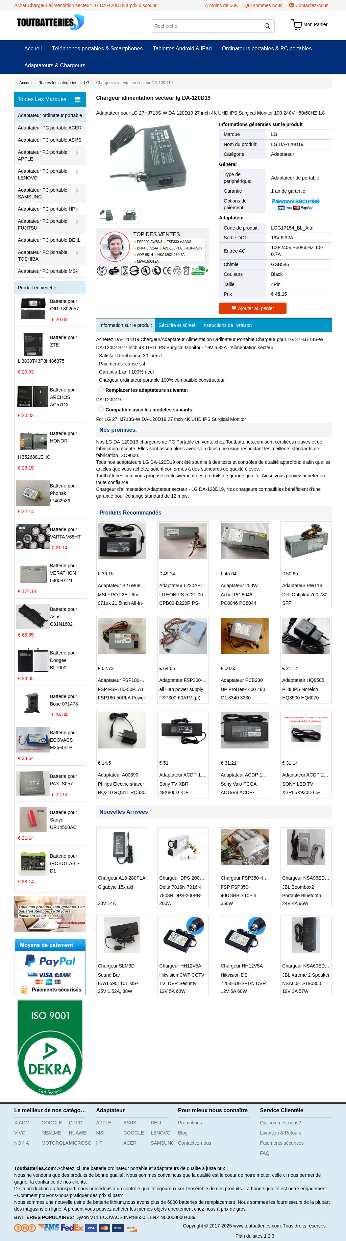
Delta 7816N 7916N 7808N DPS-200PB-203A (180, 895)
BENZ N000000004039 (171, 1217)
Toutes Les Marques (49, 99)
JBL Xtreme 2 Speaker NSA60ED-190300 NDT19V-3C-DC (305, 983)
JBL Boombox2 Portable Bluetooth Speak (301, 895)
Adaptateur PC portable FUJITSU (42, 224)
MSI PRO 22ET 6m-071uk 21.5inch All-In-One (121, 603)
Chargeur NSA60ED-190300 (312, 966)
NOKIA (21, 1143)
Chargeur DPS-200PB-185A (188, 878)
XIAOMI (22, 1122)
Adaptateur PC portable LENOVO (42, 174)
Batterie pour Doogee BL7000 (63, 660)
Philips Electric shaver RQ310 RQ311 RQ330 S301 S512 (122, 792)
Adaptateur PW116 (302, 585)
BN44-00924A (147, 248)
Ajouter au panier (252, 308)
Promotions (190, 1122)
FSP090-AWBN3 (150, 242)
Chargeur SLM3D (116, 966)
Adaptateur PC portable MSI (47, 271)
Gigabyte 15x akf (115, 887)
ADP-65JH (194, 248)
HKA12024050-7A (171, 255)
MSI (100, 1133)
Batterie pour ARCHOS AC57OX (63, 397)
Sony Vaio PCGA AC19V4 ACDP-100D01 (238, 792)
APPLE (104, 1122)
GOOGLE (52, 1122)
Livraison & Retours (280, 1133)
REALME (51, 1133)
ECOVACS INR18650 (122, 1217)
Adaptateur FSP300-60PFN (188, 680)
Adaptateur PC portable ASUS (49, 140)
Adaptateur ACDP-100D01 (248, 775)
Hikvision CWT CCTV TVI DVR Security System (181, 983)
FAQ (265, 1153)
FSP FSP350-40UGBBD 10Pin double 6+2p (238, 895)
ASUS (129, 1122)
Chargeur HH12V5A (180, 966)
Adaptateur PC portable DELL (49, 240)
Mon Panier (315, 24)
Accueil (33, 48)
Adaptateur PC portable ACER (49, 127)
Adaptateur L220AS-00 (183, 585)
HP (99, 1143)
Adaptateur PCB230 (242, 680)
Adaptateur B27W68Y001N (126, 585)
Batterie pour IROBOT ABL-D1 (65, 863)
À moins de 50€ (221, 5)
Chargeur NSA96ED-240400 (312, 878)
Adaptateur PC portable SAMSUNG (42, 193)
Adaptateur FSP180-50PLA (126, 680)
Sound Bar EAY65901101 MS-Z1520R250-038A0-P (120, 983)
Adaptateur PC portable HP (46, 209)
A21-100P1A (172, 248)
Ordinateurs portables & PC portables (267, 48)
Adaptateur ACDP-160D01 (187, 775)
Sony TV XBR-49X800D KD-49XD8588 (174, 792)
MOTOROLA (53, 1143)
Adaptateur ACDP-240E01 (309, 775)
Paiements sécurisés (282, 1143)
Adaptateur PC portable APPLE (42, 155)
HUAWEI (78, 1133)
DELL (157, 1122)
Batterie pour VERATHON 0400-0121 (63, 573)
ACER (130, 1143)
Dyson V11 (86, 1217)
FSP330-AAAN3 (179, 242)
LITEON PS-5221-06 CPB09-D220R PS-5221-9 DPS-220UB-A (182, 603)
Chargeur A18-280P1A (122, 878)
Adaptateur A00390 (118, 775)
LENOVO (160, 1133)
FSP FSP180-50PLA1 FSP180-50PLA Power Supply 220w (121, 698)
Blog (183, 1133)
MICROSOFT (80, 1143)
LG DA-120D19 (287, 144)
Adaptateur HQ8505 (303, 680)
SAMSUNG (162, 1143)
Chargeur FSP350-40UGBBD (251, 878)
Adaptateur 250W (239, 585)
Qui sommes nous (263, 5)
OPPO (75, 1122)
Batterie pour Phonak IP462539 (63, 493)
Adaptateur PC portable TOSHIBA (42, 255)
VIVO (19, 1133)
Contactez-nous (311, 5)
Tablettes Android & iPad (182, 48)
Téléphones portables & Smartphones (97, 48)
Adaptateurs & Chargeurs (54, 65)
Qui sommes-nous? (280, 1122)
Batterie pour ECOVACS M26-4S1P (63, 740)
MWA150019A (148, 261)
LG (86, 82)
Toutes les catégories (58, 82)
